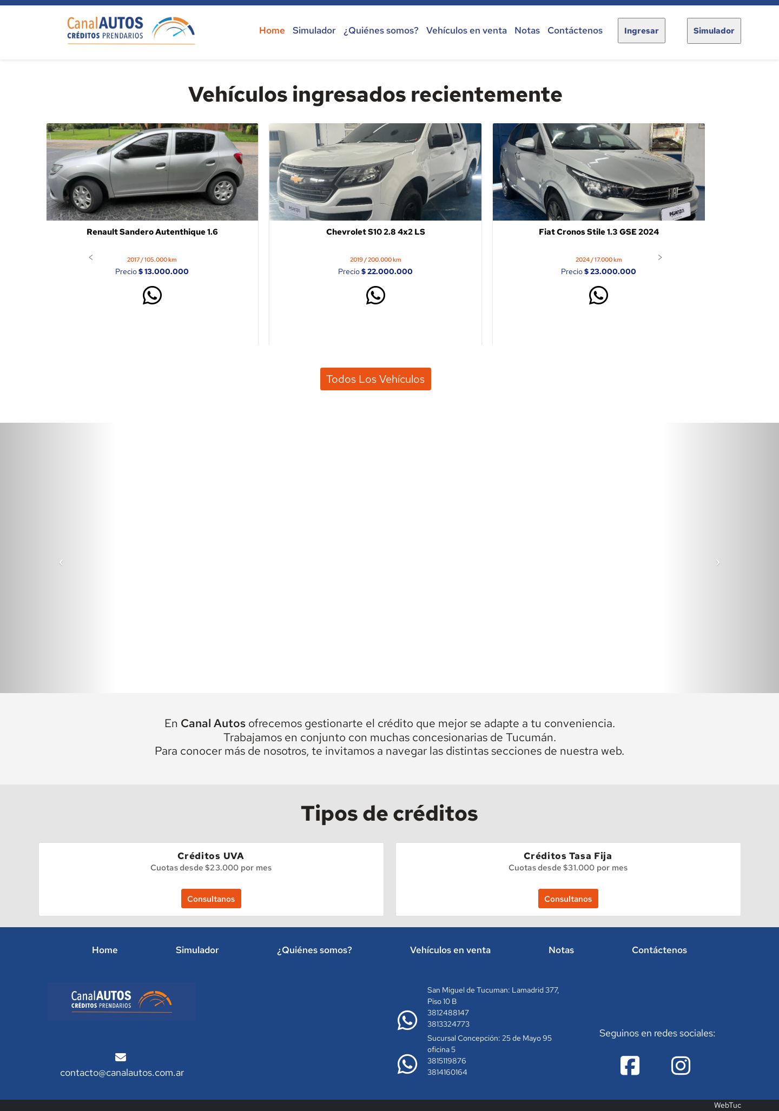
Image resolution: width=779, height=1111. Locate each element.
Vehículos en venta (466, 30)
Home (272, 30)
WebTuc (727, 1105)
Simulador (314, 30)
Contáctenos (575, 30)
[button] (91, 257)
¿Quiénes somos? (381, 30)
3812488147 (448, 1012)
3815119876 (446, 1061)
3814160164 (447, 1072)
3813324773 (448, 1024)
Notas (527, 30)
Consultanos (211, 898)
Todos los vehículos (375, 379)
